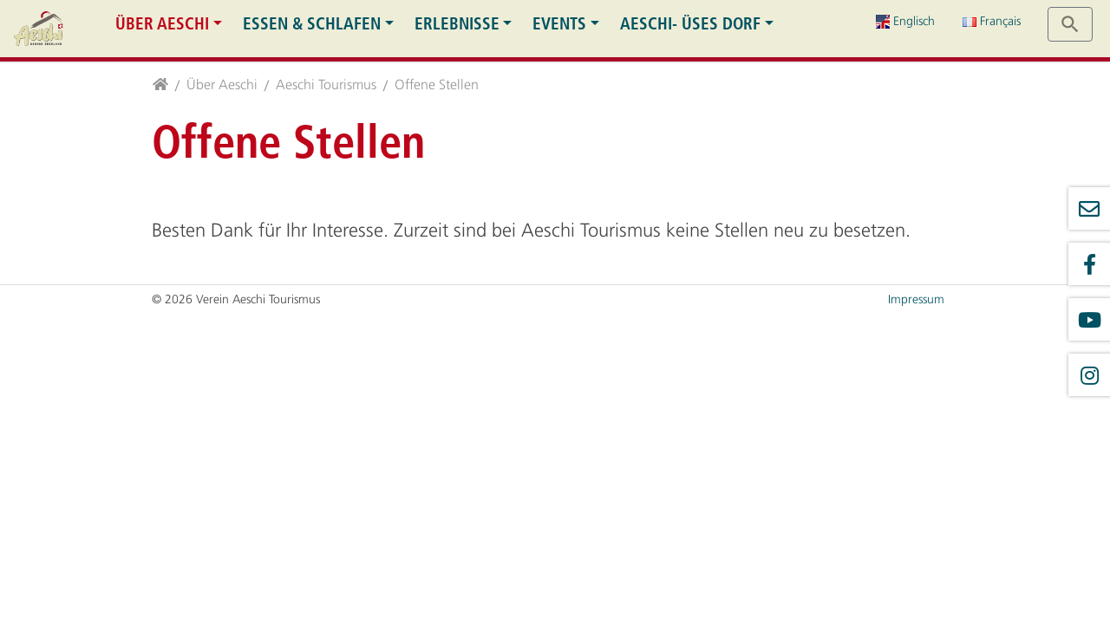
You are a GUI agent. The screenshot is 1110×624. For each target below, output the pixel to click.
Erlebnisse (457, 24)
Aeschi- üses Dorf (690, 24)
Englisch (905, 21)
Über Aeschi (162, 24)
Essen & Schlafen (312, 24)
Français (992, 21)
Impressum (916, 299)
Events (559, 24)
